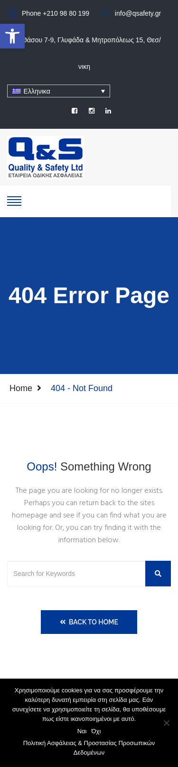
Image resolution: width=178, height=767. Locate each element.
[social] (74, 110)
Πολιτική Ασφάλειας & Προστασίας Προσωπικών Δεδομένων (89, 747)
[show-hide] (14, 200)
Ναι (82, 731)
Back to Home (89, 622)
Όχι (96, 731)
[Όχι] (166, 723)
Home (20, 388)
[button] (12, 36)
